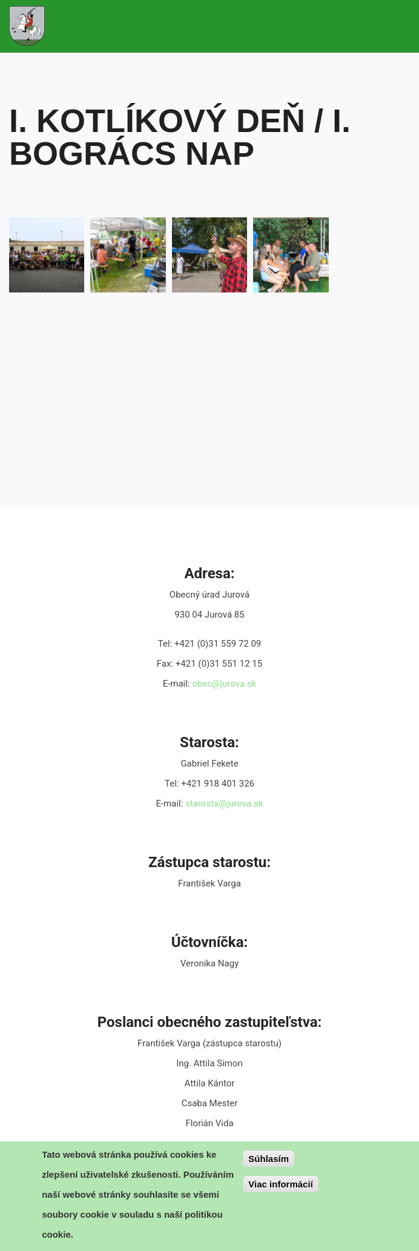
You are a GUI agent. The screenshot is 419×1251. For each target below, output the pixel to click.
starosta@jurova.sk (224, 803)
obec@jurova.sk (224, 683)
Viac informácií (280, 1187)
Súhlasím (268, 1162)
